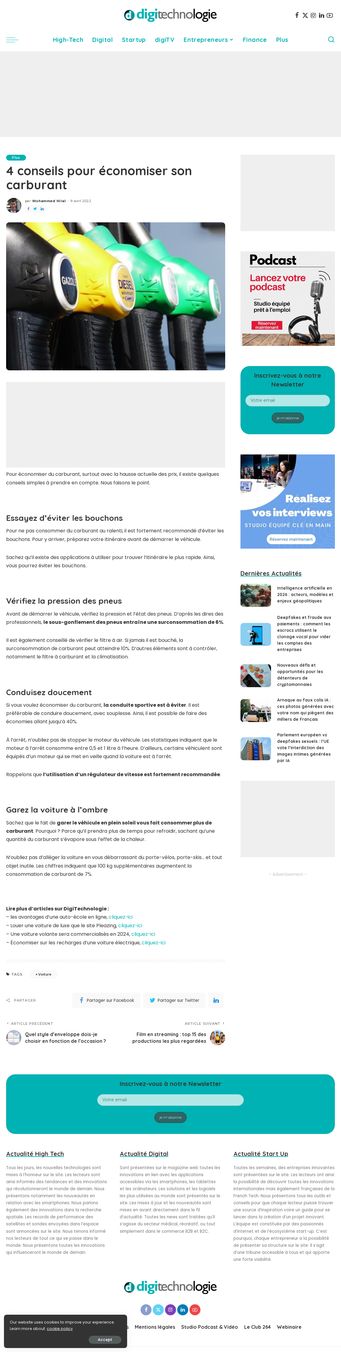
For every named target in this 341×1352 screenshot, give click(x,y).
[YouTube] (330, 15)
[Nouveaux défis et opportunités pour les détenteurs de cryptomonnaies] (255, 675)
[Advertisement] (170, 94)
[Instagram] (313, 15)
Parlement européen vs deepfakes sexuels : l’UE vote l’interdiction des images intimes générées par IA (305, 747)
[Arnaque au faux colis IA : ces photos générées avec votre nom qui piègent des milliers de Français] (255, 710)
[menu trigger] (15, 40)
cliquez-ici (121, 916)
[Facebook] (297, 15)
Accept (74, 1338)
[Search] (331, 40)
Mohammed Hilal (49, 201)
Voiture (44, 974)
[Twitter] (305, 15)
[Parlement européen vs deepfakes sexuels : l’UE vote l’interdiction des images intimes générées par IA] (255, 748)
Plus (16, 157)
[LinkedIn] (321, 15)
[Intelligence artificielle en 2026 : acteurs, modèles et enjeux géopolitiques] (255, 595)
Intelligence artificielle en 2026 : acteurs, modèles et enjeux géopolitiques (305, 594)
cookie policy (24, 1328)
